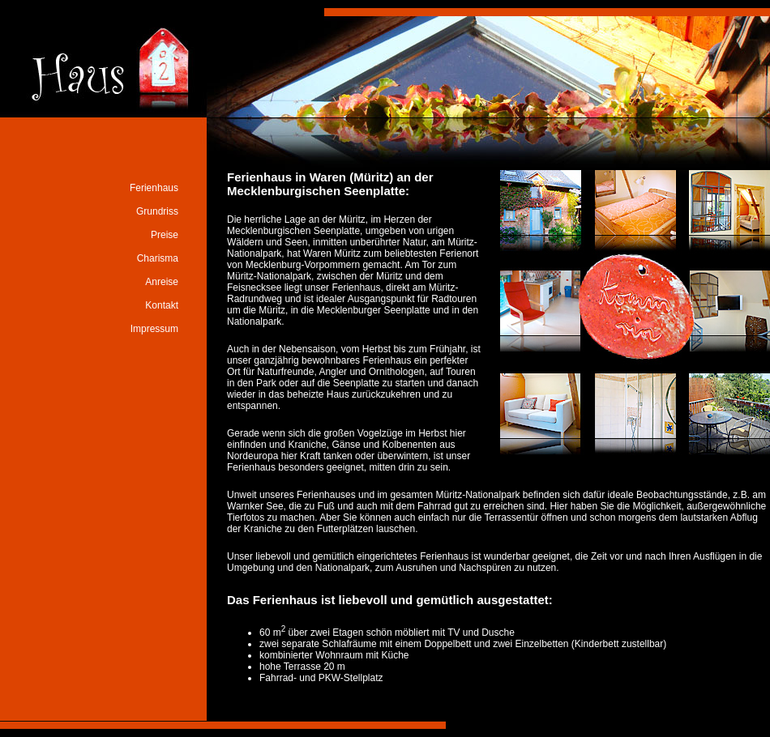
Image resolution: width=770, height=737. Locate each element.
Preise (164, 235)
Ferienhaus (154, 188)
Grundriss (157, 211)
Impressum (154, 328)
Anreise (161, 282)
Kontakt (161, 305)
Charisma (157, 258)
